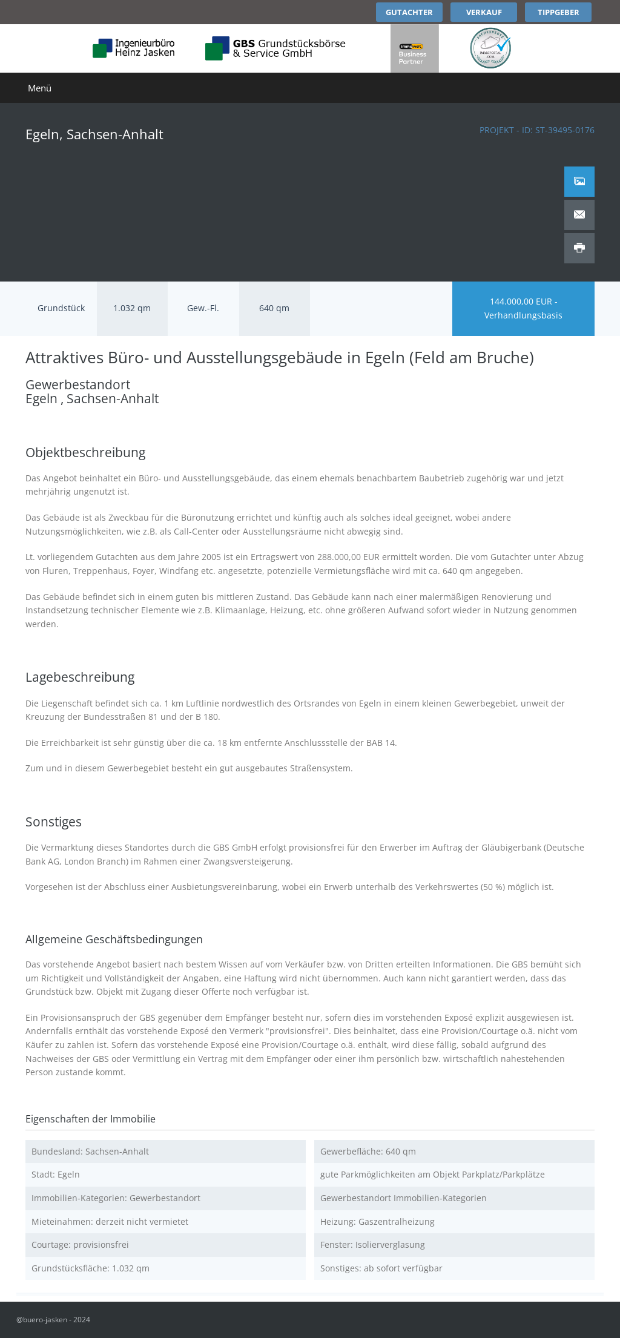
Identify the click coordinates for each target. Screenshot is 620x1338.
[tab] (579, 181)
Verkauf (484, 12)
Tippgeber (558, 12)
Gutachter (409, 12)
